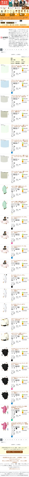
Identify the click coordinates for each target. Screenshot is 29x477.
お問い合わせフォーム (14, 468)
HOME (2, 11)
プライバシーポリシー (14, 459)
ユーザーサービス (17, 8)
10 (21, 49)
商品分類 (17, 63)
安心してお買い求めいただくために (10, 460)
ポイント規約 (23, 460)
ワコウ (25, 26)
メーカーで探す (5, 24)
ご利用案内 (19, 457)
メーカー (12, 61)
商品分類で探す (23, 24)
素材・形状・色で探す (14, 24)
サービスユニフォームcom (15, 26)
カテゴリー (17, 61)
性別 (22, 59)
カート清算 (24, 8)
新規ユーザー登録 (10, 22)
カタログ (12, 63)
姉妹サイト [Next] (3, 52)
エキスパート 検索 (4, 8)
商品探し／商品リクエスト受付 (14, 451)
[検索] (10, 21)
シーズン (23, 61)
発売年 (22, 63)
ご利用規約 (14, 462)
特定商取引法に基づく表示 (9, 457)
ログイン (3, 22)
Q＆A (25, 457)
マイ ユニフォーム (11, 8)
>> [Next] (26, 49)
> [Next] (23, 49)
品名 (12, 58)
